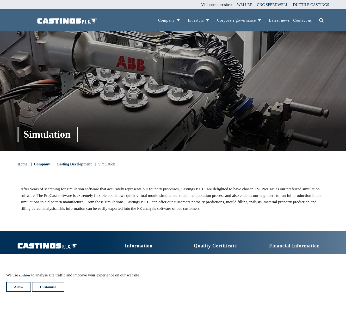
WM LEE (244, 5)
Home (22, 164)
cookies (25, 272)
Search (321, 20)
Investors (196, 20)
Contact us (302, 20)
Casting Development (74, 164)
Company (166, 20)
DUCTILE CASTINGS (311, 5)
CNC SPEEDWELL (272, 5)
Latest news (279, 20)
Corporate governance (236, 20)
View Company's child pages (181, 20)
